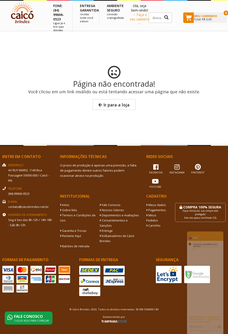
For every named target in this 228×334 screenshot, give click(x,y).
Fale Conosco (110, 205)
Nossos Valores (112, 210)
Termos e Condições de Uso (78, 217)
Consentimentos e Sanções (114, 223)
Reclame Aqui (70, 236)
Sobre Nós (68, 210)
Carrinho (153, 226)
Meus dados (156, 205)
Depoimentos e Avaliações (119, 215)
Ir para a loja (114, 105)
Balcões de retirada (74, 246)
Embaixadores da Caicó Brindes (117, 238)
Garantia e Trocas (73, 231)
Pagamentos (156, 210)
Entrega (106, 231)
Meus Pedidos (152, 217)
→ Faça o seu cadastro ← (140, 19)
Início (64, 205)
